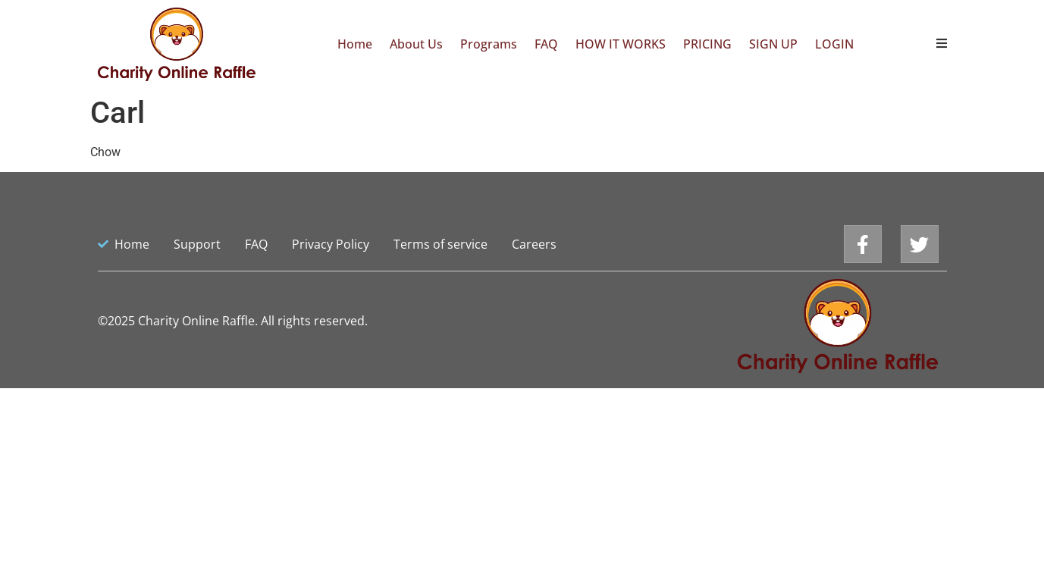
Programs (488, 44)
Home (354, 44)
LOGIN (834, 44)
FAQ (546, 44)
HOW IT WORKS (620, 44)
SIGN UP (773, 44)
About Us (416, 44)
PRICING (707, 44)
